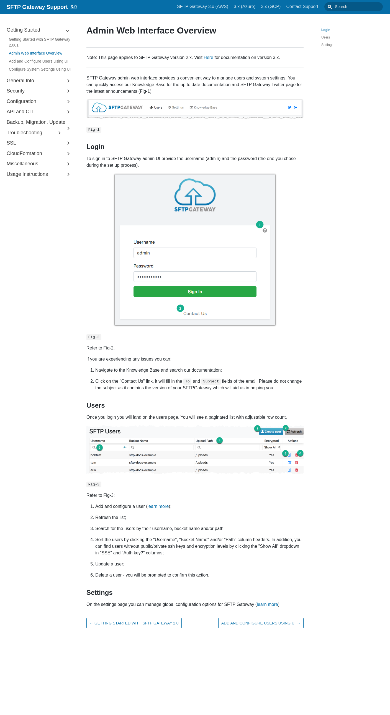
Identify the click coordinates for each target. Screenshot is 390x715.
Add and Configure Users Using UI (38, 61)
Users (325, 37)
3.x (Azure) (257, 6)
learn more (158, 506)
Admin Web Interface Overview (35, 53)
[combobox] (359, 6)
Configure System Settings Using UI (40, 69)
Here (208, 57)
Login (325, 30)
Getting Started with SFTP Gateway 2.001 (39, 42)
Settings (327, 45)
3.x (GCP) (283, 6)
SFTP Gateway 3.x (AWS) (215, 6)
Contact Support (315, 6)
